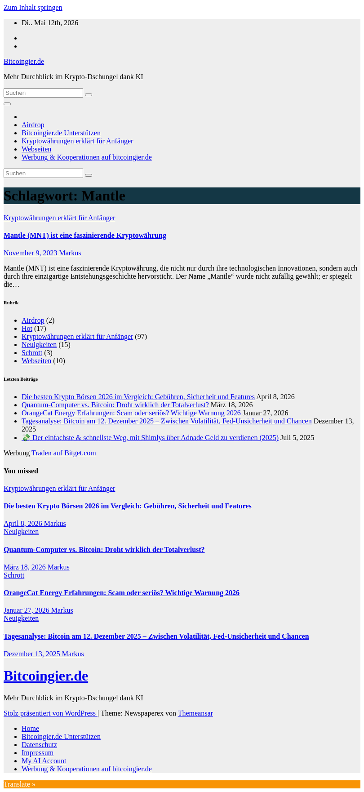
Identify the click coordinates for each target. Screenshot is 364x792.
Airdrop (33, 125)
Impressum (37, 752)
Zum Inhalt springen (33, 7)
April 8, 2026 (24, 523)
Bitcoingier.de (24, 61)
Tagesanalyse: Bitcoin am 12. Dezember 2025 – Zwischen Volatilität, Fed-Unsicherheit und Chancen (167, 421)
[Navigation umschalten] (7, 103)
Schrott (32, 352)
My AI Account (44, 761)
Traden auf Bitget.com (63, 453)
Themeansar (195, 713)
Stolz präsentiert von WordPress (51, 713)
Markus (70, 253)
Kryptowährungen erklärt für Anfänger (77, 141)
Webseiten (36, 149)
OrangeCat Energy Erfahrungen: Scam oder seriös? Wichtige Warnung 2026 (131, 413)
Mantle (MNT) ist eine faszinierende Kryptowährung (85, 235)
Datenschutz (39, 744)
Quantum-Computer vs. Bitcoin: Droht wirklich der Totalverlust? (115, 405)
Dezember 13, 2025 (33, 654)
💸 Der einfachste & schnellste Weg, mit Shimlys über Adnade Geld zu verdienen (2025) (150, 437)
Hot (27, 328)
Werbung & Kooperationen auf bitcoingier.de (87, 157)
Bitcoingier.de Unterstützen (61, 133)
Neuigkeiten (39, 344)
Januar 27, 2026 (27, 610)
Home (30, 728)
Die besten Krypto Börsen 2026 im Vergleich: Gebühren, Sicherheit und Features (138, 396)
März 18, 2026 (26, 567)
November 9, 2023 (31, 253)
